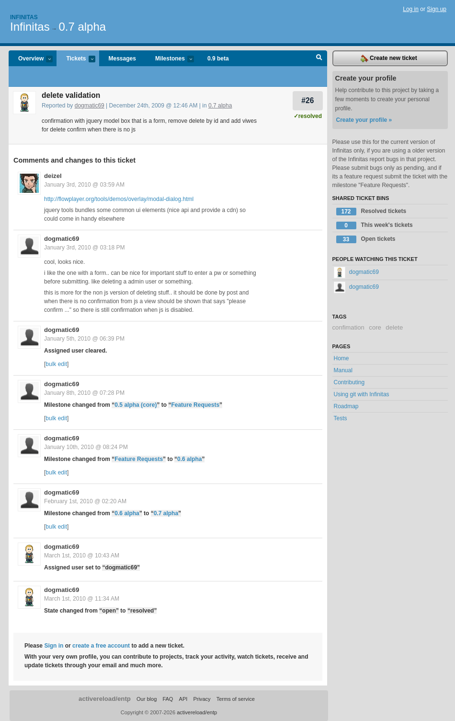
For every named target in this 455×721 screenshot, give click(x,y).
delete (394, 327)
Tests (340, 418)
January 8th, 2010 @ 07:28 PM (84, 393)
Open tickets (366, 239)
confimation (348, 327)
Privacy (201, 699)
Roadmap (346, 406)
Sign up (436, 9)
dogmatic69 (89, 105)
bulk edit (56, 364)
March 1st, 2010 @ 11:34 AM (81, 598)
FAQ (167, 699)
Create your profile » (364, 120)
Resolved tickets (371, 211)
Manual (343, 370)
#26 (307, 100)
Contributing (349, 382)
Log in (411, 9)
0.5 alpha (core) (135, 405)
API (183, 699)
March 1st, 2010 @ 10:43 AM (81, 555)
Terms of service (235, 699)
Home (341, 358)
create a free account (101, 645)
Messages (122, 58)
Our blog (146, 699)
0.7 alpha (82, 26)
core (375, 327)
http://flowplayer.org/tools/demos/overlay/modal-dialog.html (118, 199)
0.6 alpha (189, 459)
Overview (31, 59)
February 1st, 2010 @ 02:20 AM (85, 501)
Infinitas (24, 17)
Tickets (76, 59)
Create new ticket (389, 58)
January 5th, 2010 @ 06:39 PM (84, 338)
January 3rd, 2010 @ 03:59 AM (84, 184)
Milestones (170, 59)
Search (319, 58)
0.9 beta (218, 58)
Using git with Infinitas (361, 394)
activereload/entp (105, 698)
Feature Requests (195, 405)
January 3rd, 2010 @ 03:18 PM (84, 247)
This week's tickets (374, 225)
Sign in (53, 645)
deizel (53, 175)
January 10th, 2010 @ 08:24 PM (86, 447)
